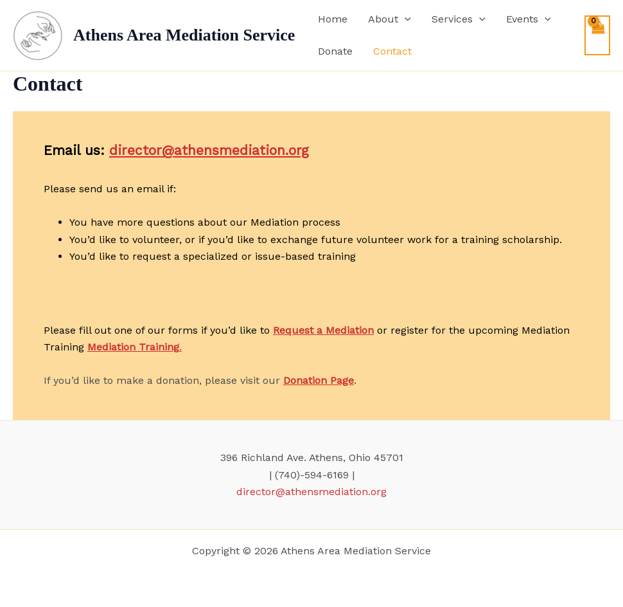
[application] (404, 19)
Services (459, 19)
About (389, 19)
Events (528, 19)
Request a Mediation (323, 330)
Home (332, 19)
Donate (335, 51)
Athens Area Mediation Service (184, 35)
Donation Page (318, 380)
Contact (392, 51)
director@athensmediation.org (209, 150)
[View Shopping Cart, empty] (597, 35)
